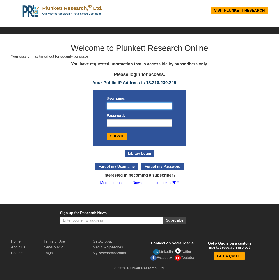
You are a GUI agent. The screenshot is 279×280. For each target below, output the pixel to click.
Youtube (184, 258)
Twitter (183, 251)
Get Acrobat (102, 241)
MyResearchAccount (109, 253)
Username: (116, 98)
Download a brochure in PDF (155, 183)
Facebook (161, 258)
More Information (113, 183)
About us (18, 247)
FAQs (48, 253)
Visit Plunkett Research (239, 10)
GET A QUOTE (229, 256)
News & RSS (54, 247)
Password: (116, 115)
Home (16, 241)
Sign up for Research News (83, 213)
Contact (17, 253)
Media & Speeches (108, 247)
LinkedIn (163, 252)
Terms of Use (54, 241)
